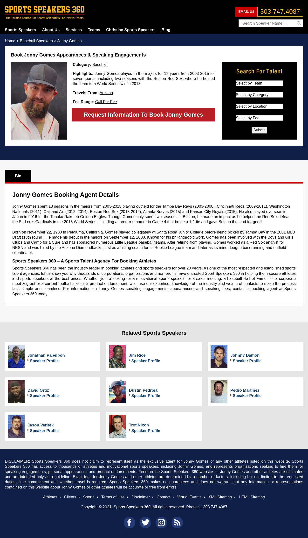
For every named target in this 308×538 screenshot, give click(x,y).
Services (74, 30)
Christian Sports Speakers (131, 30)
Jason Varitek (40, 425)
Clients (70, 497)
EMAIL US (246, 12)
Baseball (100, 64)
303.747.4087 (280, 11)
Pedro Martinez (244, 390)
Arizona (106, 93)
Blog (166, 30)
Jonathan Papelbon (46, 355)
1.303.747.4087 (213, 507)
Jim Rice (137, 355)
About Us (51, 30)
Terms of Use (112, 497)
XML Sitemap (220, 497)
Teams (94, 30)
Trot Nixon (139, 425)
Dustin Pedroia (143, 390)
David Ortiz (38, 390)
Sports (88, 497)
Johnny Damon (245, 355)
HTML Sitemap (252, 497)
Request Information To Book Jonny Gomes (143, 114)
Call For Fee (106, 101)
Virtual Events (189, 497)
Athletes (50, 497)
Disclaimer (140, 497)
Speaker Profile (44, 361)
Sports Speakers (20, 30)
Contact (163, 497)
